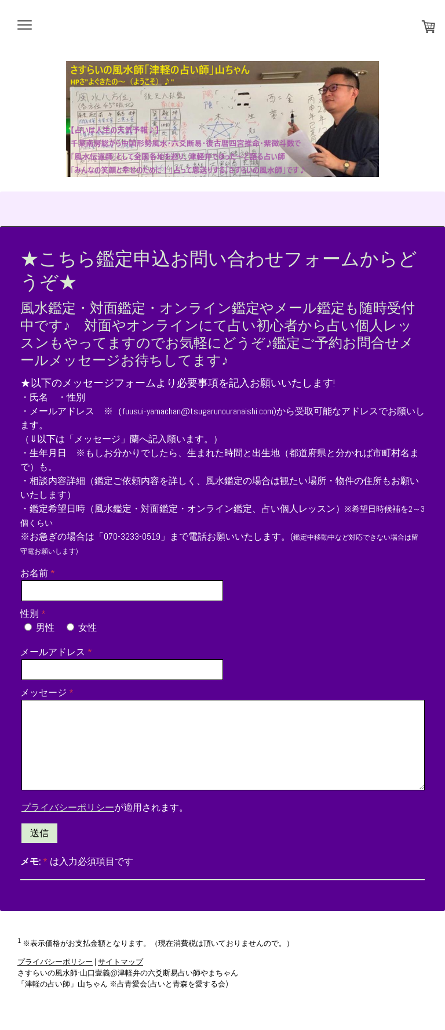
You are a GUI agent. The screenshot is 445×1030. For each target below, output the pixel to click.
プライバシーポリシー (67, 807)
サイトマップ (120, 962)
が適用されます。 (104, 807)
